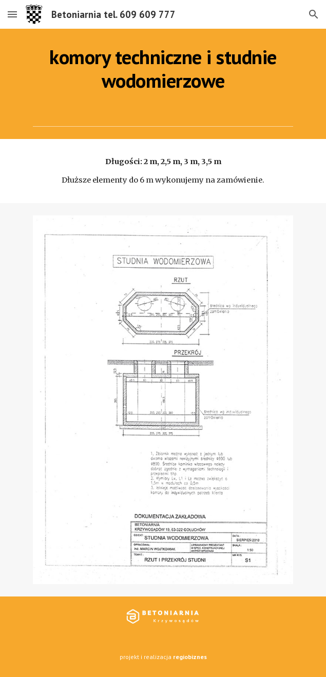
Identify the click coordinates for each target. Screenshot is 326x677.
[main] (163, 69)
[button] (12, 14)
